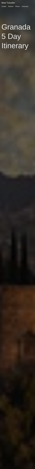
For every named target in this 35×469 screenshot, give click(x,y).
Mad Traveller (8, 2)
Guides (3, 6)
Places (17, 6)
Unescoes (25, 6)
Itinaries (10, 6)
